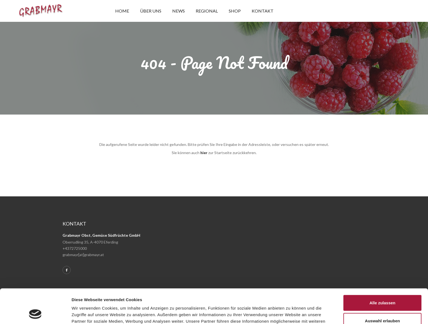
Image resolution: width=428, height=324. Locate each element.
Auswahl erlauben (382, 288)
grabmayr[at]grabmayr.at (83, 254)
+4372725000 (75, 248)
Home (122, 10)
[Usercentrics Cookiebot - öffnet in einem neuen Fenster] (35, 313)
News (178, 10)
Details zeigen (290, 313)
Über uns (150, 10)
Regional (207, 10)
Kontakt (263, 10)
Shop (235, 10)
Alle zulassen (382, 270)
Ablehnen (382, 306)
